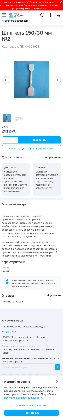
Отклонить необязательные (31, 405)
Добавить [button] (54, 295)
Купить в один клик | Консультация (31, 148)
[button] (42, 15)
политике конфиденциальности (23, 397)
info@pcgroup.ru (11, 331)
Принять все (31, 412)
